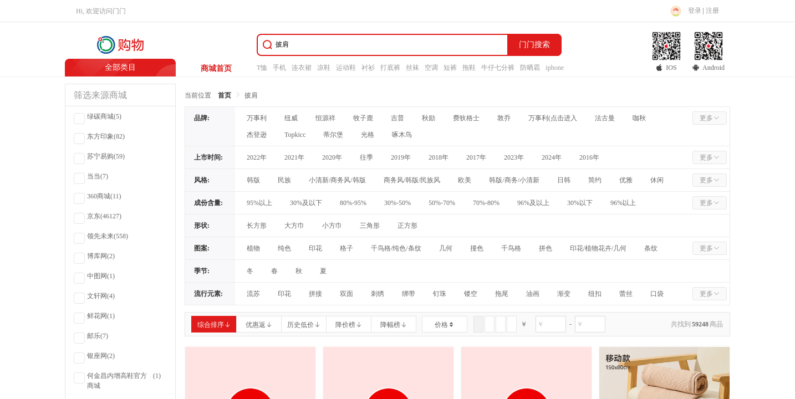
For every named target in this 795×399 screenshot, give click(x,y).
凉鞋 (323, 67)
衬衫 (368, 67)
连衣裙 (302, 67)
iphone (555, 67)
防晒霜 (530, 67)
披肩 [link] (251, 95)
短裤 (450, 67)
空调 (431, 67)
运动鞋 (346, 67)
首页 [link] (224, 95)
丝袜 (412, 67)
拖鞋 (469, 67)
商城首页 (216, 68)
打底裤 (390, 67)
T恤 (262, 67)
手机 (279, 67)
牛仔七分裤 (497, 67)
